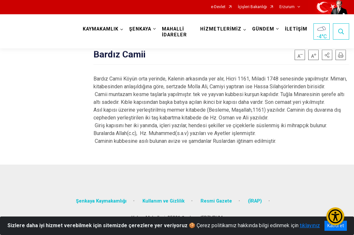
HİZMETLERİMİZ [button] (220, 29)
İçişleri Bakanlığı (252, 7)
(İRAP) (255, 201)
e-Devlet (218, 7)
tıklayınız (310, 225)
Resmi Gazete (216, 201)
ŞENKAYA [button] (140, 29)
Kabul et (335, 225)
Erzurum (287, 7)
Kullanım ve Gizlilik (163, 201)
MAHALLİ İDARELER (174, 32)
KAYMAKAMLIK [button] (100, 29)
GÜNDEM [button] (263, 29)
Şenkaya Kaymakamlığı (101, 201)
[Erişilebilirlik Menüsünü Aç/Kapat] (335, 216)
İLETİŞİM (296, 29)
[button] (327, 55)
